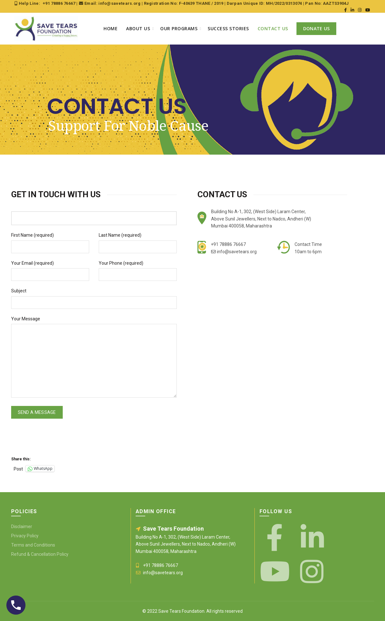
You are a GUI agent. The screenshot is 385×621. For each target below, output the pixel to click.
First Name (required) (32, 235)
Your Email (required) (32, 263)
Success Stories (228, 28)
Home (110, 28)
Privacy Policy (25, 535)
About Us (138, 28)
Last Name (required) (120, 235)
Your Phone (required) (121, 263)
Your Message (25, 318)
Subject (18, 290)
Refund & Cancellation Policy (39, 554)
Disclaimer (21, 526)
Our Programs (178, 28)
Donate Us (316, 28)
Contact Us (273, 28)
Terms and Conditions (33, 545)
